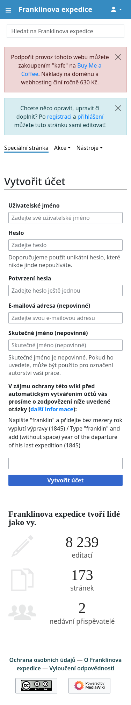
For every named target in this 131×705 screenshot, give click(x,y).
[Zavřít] (118, 57)
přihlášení (90, 116)
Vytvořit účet (66, 480)
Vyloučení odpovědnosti (81, 668)
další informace (51, 409)
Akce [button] (60, 148)
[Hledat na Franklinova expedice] (65, 31)
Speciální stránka (26, 148)
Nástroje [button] (87, 148)
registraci (59, 116)
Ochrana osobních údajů (42, 660)
